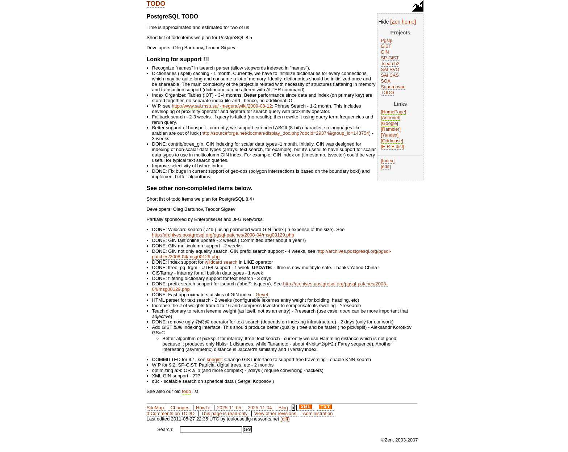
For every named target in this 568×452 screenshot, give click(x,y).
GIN (385, 52)
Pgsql (386, 40)
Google (389, 123)
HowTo (203, 407)
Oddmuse (392, 140)
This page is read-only (224, 413)
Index (387, 160)
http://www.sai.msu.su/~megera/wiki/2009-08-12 (222, 106)
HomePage (393, 111)
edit (385, 166)
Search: (165, 429)
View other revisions (275, 413)
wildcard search (221, 262)
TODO (156, 3)
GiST (386, 46)
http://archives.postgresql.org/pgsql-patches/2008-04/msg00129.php (223, 235)
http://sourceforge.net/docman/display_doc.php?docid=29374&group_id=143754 (285, 133)
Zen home (403, 22)
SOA (385, 81)
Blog (283, 407)
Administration (318, 413)
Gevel (262, 294)
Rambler (391, 129)
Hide (384, 22)
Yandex (389, 135)
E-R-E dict (392, 146)
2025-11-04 (260, 407)
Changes (180, 407)
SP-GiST (390, 57)
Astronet (390, 117)
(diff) (285, 419)
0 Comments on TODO (171, 413)
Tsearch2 (390, 63)
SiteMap (155, 407)
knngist (214, 359)
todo (186, 391)
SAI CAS (390, 75)
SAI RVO (390, 69)
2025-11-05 (229, 407)
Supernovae (393, 86)
